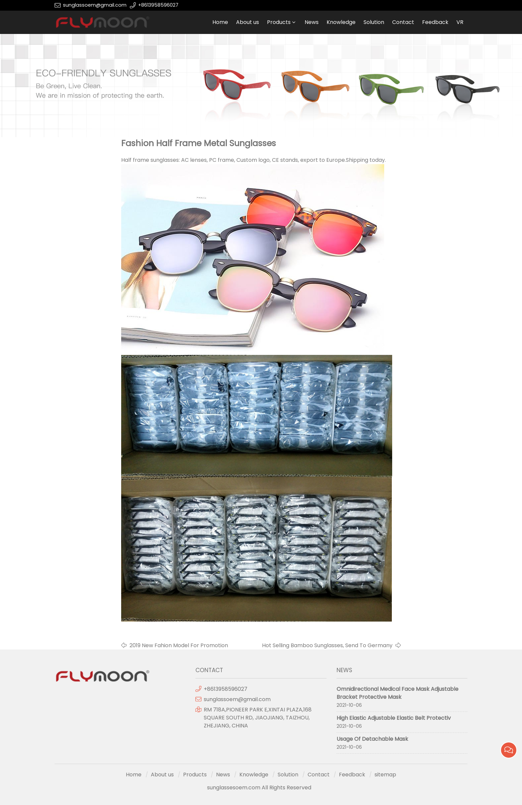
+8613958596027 (158, 5)
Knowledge (341, 22)
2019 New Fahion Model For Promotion (179, 645)
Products (279, 22)
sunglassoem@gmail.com (95, 5)
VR (459, 22)
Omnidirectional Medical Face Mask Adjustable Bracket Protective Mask (397, 693)
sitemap (385, 774)
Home (220, 22)
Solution (374, 22)
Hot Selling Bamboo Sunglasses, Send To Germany (327, 645)
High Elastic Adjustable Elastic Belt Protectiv (394, 718)
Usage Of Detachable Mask (372, 739)
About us (247, 22)
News (312, 22)
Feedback (435, 22)
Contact (403, 22)
